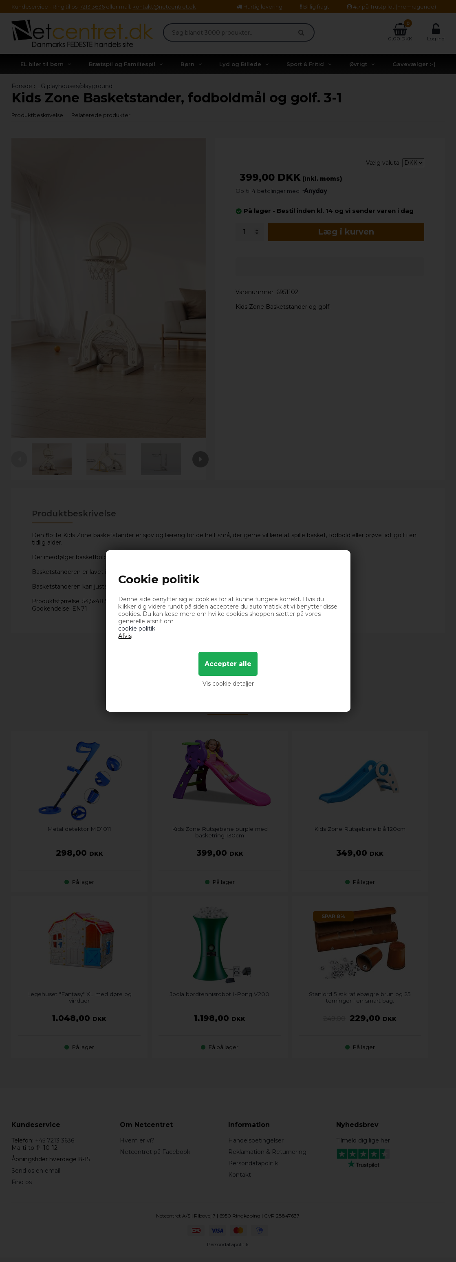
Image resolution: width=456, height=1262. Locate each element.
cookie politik (136, 628)
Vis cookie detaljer (228, 683)
